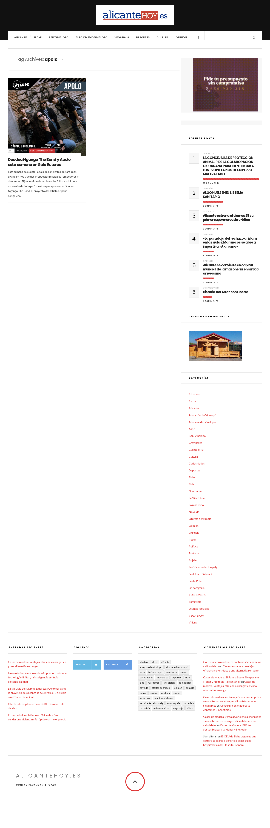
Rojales (193, 563)
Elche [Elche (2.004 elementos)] (187, 681)
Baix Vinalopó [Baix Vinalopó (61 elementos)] (155, 676)
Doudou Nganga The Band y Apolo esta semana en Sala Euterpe (39, 165)
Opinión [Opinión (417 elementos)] (178, 691)
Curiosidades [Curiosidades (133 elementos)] (146, 681)
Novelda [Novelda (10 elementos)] (144, 691)
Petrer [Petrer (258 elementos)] (143, 696)
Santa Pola (195, 584)
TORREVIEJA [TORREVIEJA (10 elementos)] (145, 711)
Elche (38, 37)
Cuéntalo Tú (196, 453)
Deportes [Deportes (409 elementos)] (176, 681)
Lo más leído (196, 508)
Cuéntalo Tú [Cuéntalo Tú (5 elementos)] (162, 681)
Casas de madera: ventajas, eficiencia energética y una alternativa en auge (230, 689)
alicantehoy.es (49, 779)
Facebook (119, 668)
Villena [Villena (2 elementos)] (190, 711)
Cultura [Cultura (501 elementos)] (183, 676)
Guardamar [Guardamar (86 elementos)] (153, 686)
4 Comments (210, 304)
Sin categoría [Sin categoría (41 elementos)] (173, 706)
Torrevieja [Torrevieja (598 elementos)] (189, 706)
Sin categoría (196, 591)
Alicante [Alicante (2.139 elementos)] (165, 665)
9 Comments (210, 209)
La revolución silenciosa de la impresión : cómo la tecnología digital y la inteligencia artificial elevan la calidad (37, 681)
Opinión (181, 37)
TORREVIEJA (197, 598)
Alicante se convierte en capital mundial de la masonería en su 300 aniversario (230, 273)
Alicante (20, 37)
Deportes (143, 37)
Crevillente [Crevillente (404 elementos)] (171, 676)
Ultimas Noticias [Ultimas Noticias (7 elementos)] (161, 711)
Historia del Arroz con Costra (225, 296)
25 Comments (211, 186)
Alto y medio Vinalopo (202, 425)
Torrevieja (195, 605)
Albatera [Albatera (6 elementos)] (144, 665)
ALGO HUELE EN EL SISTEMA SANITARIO (223, 198)
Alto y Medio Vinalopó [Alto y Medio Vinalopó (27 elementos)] (177, 670)
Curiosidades (211, 291)
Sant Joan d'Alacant (42, 154)
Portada (208, 157)
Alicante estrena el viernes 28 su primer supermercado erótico (228, 221)
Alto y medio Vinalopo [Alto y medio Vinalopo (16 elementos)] (151, 670)
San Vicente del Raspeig (203, 570)
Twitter (88, 668)
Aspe (192, 432)
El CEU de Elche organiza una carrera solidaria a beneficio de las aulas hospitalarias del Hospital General (229, 744)
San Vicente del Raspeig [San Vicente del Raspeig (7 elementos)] (151, 706)
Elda (191, 487)
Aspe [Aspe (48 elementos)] (142, 676)
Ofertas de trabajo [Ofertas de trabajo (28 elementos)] (161, 691)
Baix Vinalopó (59, 37)
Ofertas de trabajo (200, 522)
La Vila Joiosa (197, 501)
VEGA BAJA (122, 37)
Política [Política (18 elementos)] (154, 696)
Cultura (163, 37)
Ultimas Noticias (199, 612)
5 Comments (210, 259)
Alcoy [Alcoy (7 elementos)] (155, 665)
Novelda (194, 515)
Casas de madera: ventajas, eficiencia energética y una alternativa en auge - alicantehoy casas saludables (232, 705)
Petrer (193, 543)
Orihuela (194, 536)
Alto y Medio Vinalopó (92, 37)
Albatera (194, 397)
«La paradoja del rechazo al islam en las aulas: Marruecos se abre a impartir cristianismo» (230, 246)
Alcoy (192, 404)
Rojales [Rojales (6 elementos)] (177, 696)
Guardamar (196, 494)
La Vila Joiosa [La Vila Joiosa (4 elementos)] (169, 686)
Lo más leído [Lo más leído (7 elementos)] (185, 686)
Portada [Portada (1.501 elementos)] (165, 696)
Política (193, 550)
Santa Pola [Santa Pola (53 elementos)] (145, 701)
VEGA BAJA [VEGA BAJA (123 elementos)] (178, 711)
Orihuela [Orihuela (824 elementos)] (190, 691)
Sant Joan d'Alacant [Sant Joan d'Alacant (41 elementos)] (164, 701)
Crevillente (195, 446)
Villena (193, 626)
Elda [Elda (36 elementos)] (142, 686)
